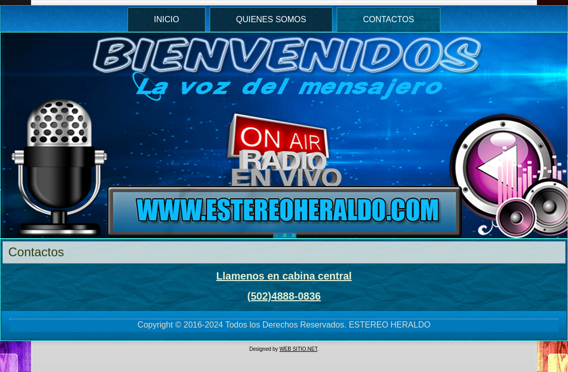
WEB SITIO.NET (298, 349)
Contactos (388, 19)
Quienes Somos (271, 19)
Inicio (166, 19)
